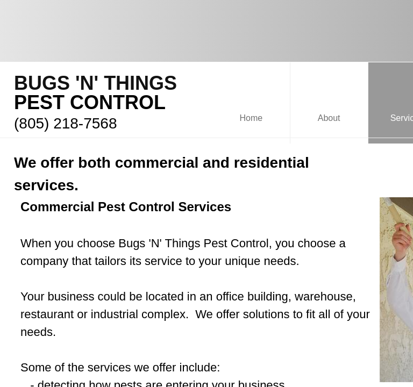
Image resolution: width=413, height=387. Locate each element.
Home (251, 118)
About (329, 118)
